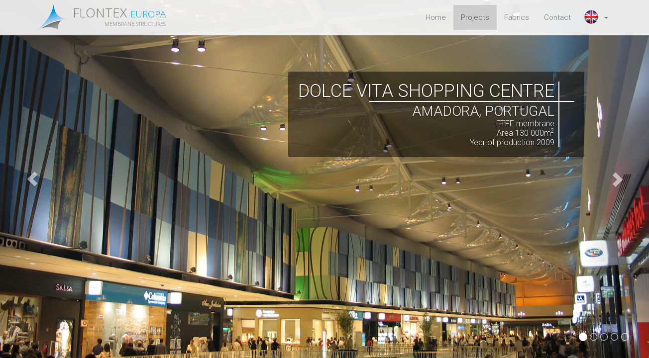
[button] (597, 17)
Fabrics (516, 17)
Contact (557, 17)
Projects (475, 17)
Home (436, 17)
